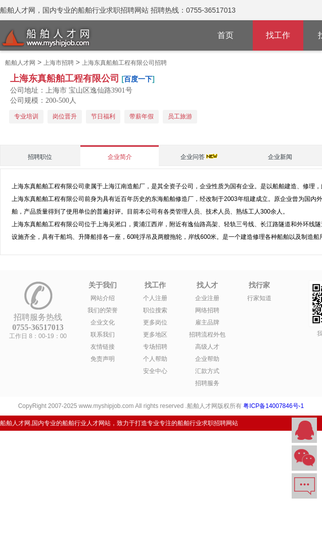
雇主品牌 (207, 322)
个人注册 (155, 298)
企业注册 (207, 298)
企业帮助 (207, 358)
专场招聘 (155, 346)
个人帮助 (155, 358)
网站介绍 (102, 298)
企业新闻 (280, 156)
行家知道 (259, 298)
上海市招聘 (58, 62)
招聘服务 (207, 383)
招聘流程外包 (207, 334)
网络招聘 (207, 310)
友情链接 (102, 346)
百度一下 (138, 79)
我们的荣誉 (102, 310)
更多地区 (155, 334)
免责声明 (102, 358)
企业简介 (120, 156)
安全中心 (155, 371)
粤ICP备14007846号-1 (273, 405)
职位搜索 (155, 310)
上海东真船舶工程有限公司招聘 (124, 62)
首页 (225, 35)
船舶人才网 (20, 62)
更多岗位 (155, 322)
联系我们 (102, 334)
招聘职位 (40, 156)
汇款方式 (207, 371)
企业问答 (192, 156)
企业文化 (102, 322)
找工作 (278, 35)
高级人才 (207, 346)
